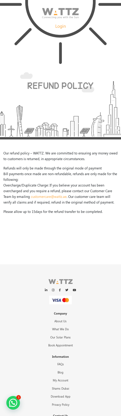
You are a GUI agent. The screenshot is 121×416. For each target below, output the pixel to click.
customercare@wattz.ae (49, 196)
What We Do (60, 329)
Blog (60, 372)
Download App (60, 396)
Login (60, 26)
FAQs (60, 364)
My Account (60, 380)
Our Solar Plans (60, 337)
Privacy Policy (60, 404)
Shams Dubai (60, 388)
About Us (60, 321)
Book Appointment (60, 345)
